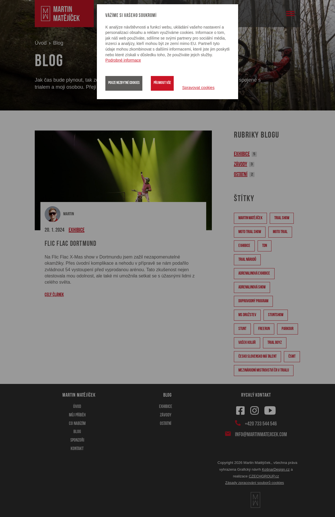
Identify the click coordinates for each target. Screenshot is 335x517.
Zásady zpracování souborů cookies (254, 483)
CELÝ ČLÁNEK (54, 294)
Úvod (41, 43)
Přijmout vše (162, 83)
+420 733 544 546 (260, 423)
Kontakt (77, 448)
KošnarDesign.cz (276, 469)
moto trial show (249, 232)
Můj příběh (77, 415)
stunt (242, 329)
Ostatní (240, 174)
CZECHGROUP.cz (264, 476)
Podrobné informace (123, 60)
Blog (77, 431)
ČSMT (291, 357)
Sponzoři (77, 440)
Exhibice (76, 230)
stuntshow (275, 315)
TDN (264, 246)
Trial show (281, 218)
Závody (240, 164)
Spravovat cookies (198, 87)
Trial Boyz (274, 343)
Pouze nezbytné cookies (124, 83)
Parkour (287, 329)
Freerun (264, 329)
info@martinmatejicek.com (260, 434)
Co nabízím (77, 423)
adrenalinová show (252, 287)
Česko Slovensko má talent (257, 357)
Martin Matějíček (250, 218)
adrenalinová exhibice (254, 273)
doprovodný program (253, 301)
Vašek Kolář (247, 343)
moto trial (280, 232)
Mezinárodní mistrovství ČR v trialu (263, 370)
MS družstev (247, 315)
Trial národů (247, 260)
